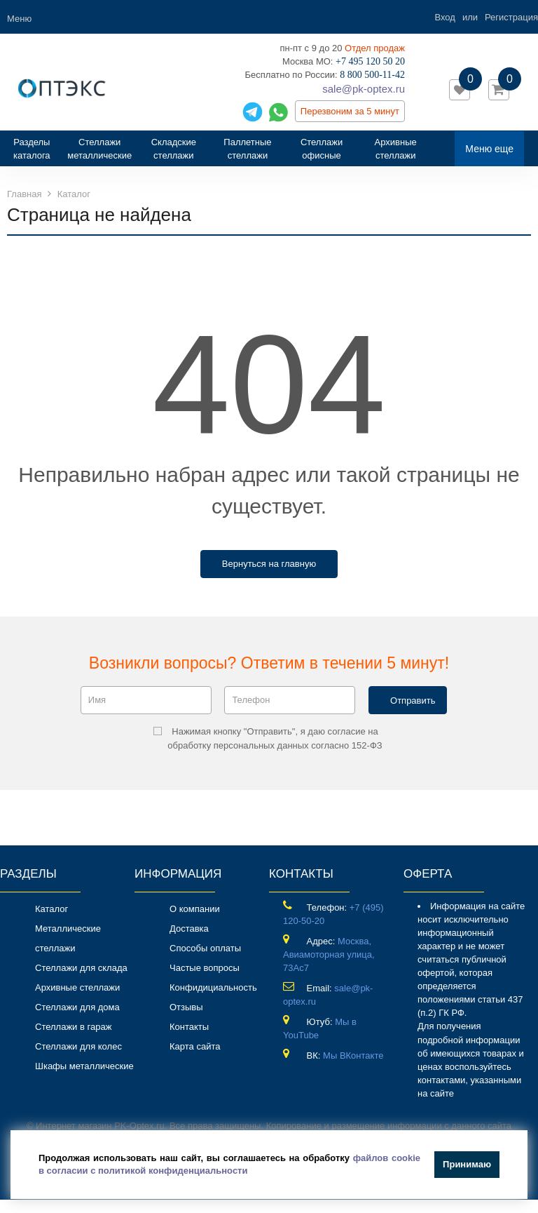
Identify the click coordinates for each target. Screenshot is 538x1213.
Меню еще (489, 148)
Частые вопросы (205, 968)
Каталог (51, 909)
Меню (19, 18)
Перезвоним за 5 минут (350, 111)
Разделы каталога (36, 149)
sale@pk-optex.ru (363, 89)
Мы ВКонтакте (353, 1055)
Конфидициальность (213, 987)
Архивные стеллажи (396, 149)
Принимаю (467, 1164)
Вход (444, 17)
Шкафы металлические (84, 1066)
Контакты (189, 1026)
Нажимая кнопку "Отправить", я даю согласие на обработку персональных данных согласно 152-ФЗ (267, 738)
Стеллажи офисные (322, 149)
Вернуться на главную (269, 563)
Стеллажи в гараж (73, 1026)
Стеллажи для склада (81, 968)
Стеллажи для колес (78, 1046)
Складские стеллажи (173, 149)
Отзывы (186, 1007)
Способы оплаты (205, 948)
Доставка (189, 928)
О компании (195, 909)
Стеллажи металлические (99, 149)
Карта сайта (195, 1046)
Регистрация (511, 17)
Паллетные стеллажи (247, 149)
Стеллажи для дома (77, 1007)
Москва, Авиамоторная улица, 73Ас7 (329, 954)
